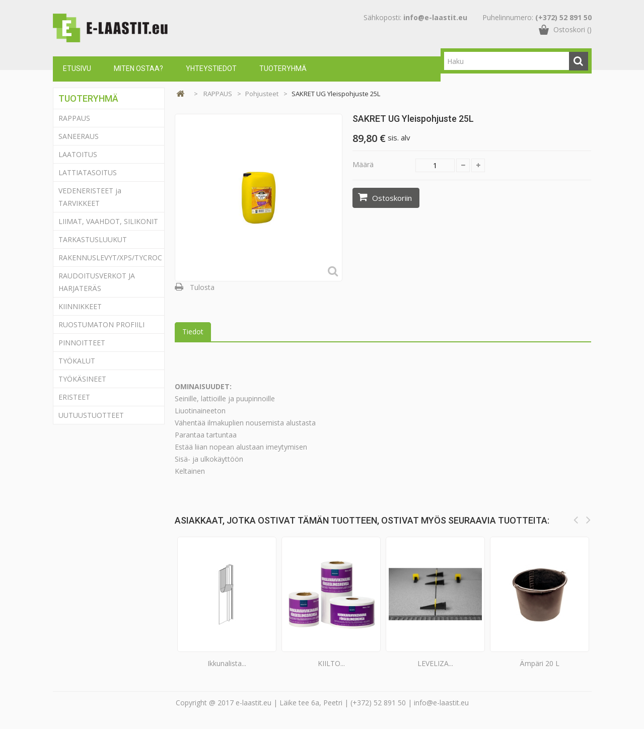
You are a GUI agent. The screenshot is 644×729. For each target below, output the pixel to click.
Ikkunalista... (226, 663)
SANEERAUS (78, 136)
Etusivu (77, 68)
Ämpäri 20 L (539, 663)
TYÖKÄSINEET (82, 379)
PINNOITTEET (81, 342)
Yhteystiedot (211, 68)
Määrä (363, 164)
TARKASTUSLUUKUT (92, 239)
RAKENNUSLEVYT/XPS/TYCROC (110, 257)
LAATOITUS (77, 154)
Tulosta (202, 287)
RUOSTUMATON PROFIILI (101, 324)
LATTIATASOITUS (87, 172)
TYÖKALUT (76, 361)
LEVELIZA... (435, 663)
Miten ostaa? (138, 68)
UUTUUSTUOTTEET (91, 415)
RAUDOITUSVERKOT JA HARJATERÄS (96, 282)
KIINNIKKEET (80, 306)
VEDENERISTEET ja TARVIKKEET (89, 197)
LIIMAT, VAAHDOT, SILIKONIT (108, 221)
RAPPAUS (74, 118)
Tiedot (192, 331)
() (572, 37)
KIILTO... (331, 663)
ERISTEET (74, 397)
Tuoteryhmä (283, 68)
